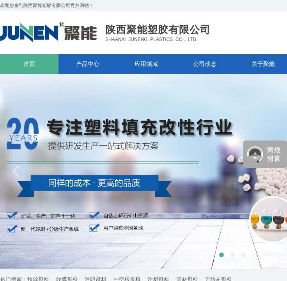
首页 (29, 64)
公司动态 (204, 64)
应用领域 (146, 64)
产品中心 (87, 64)
